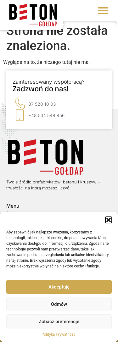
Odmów (59, 304)
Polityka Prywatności (59, 334)
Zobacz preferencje (59, 321)
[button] (108, 220)
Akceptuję (59, 287)
